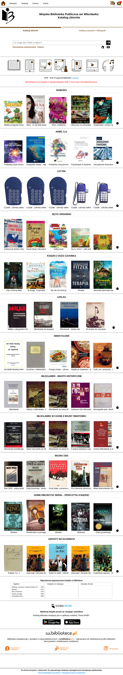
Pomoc (36, 3)
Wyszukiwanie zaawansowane (24, 47)
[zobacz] (75, 78)
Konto (45, 3)
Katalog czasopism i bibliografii (92, 30)
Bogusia (14, 589)
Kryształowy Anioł (17, 596)
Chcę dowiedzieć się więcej (49, 673)
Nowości (13, 3)
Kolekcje (40, 47)
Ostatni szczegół (17, 594)
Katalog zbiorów (30, 30)
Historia (24, 3)
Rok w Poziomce (17, 591)
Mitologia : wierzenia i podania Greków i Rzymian (27, 587)
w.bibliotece (66, 639)
